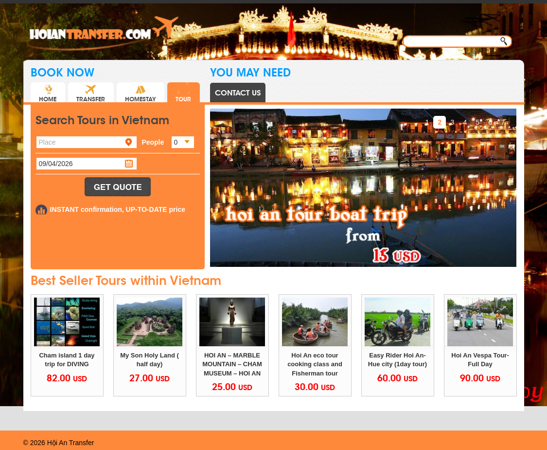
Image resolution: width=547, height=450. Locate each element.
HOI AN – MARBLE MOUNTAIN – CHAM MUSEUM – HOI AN (233, 364)
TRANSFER (90, 92)
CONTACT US (238, 92)
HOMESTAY (140, 92)
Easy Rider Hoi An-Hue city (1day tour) (397, 360)
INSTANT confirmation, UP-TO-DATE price (117, 209)
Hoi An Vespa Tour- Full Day (481, 360)
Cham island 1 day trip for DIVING (67, 360)
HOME (47, 92)
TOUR (183, 92)
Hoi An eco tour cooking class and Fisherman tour (315, 364)
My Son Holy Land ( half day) (150, 360)
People (152, 142)
